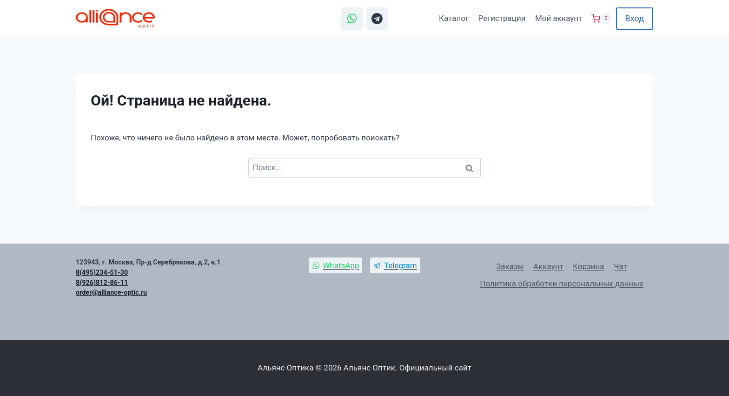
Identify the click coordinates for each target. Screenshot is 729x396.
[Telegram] (377, 18)
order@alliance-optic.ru (111, 293)
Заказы (510, 266)
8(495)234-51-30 (102, 273)
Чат (620, 266)
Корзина (588, 266)
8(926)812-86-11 (102, 283)
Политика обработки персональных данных (561, 283)
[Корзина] (601, 18)
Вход (634, 18)
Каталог (454, 18)
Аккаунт (548, 266)
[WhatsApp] (352, 18)
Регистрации (501, 18)
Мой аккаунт (558, 18)
